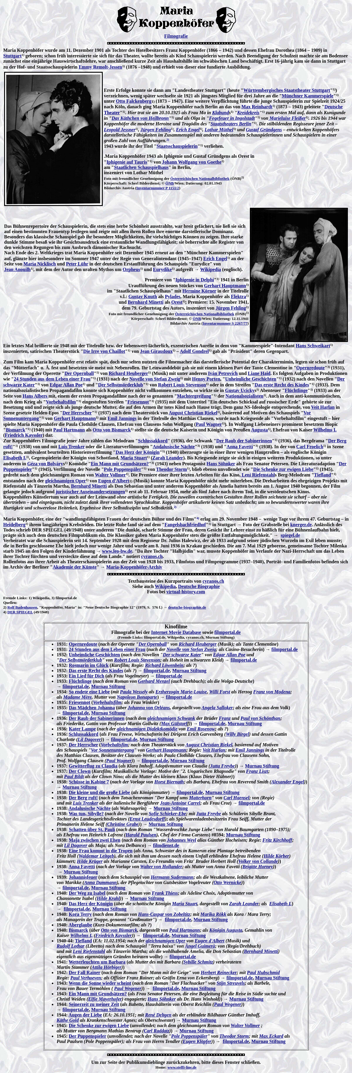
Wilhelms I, (81, 935)
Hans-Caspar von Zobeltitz (164, 914)
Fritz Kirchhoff (277, 840)
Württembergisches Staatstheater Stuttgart (286, 90)
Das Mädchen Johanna (92, 707)
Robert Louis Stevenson (182, 384)
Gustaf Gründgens (264, 129)
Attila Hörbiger (107, 967)
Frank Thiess (165, 893)
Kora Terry (80, 914)
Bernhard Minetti (145, 302)
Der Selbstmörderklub (120, 384)
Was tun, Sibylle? (86, 813)
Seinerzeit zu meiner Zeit (94, 1004)
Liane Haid (259, 373)
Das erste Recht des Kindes (282, 384)
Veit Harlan (323, 407)
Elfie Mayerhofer (105, 998)
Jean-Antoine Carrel (180, 802)
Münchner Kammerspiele (307, 95)
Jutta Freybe (222, 765)
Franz (224, 718)
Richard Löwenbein (164, 665)
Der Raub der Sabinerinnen (244, 440)
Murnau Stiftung (189, 670)
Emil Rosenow (201, 728)
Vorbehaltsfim (114, 744)
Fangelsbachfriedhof (185, 524)
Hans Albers (36, 395)
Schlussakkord (153, 440)
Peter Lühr (77, 263)
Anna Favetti (240, 446)
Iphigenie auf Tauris (127, 162)
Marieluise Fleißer (287, 118)
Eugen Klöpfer (197, 1041)
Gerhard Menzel (154, 681)
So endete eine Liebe (89, 691)
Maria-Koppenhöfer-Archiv (134, 566)
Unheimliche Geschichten (250, 378)
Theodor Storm (171, 469)
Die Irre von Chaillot (104, 351)
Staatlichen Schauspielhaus (141, 167)
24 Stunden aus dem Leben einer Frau (52, 378)
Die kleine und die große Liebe (99, 792)
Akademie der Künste (75, 566)
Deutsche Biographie (199, 586)
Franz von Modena (271, 691)
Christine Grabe (122, 824)
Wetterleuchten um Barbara (97, 961)
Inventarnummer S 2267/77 (225, 323)
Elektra (238, 296)
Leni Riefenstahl (257, 474)
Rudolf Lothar (70, 946)
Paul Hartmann (69, 429)
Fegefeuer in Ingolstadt (232, 118)
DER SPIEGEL (20, 612)
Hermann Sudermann (172, 877)
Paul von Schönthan (260, 718)
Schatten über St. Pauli (92, 829)
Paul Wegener (127, 988)
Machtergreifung (194, 395)
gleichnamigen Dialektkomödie (147, 728)
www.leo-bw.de (117, 551)
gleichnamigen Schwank (171, 718)
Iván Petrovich (223, 373)
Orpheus (131, 269)
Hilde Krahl (108, 898)
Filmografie (176, 36)
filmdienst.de (166, 845)
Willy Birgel (237, 734)
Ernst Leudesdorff (147, 818)
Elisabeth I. (14, 457)
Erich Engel (188, 129)
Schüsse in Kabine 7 (89, 781)
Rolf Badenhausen (22, 607)
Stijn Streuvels (231, 983)
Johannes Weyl (181, 840)
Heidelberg (14, 524)
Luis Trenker (71, 446)
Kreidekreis (248, 112)
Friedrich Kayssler (23, 435)
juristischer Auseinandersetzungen (90, 491)
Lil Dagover (89, 739)
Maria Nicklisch (40, 263)
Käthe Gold (68, 1020)
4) (4, 612)
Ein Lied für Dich (86, 675)
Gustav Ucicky (240, 390)
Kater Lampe (82, 728)
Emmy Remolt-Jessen (100, 66)
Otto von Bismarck (112, 429)
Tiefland (322, 474)
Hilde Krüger (90, 861)
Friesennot (138, 401)
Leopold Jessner (119, 129)
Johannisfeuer (83, 877)
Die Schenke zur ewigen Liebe (283, 469)
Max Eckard (271, 1036)
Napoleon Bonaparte (137, 697)
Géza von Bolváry (45, 463)
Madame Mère (77, 697)
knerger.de (301, 524)
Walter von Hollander (161, 866)
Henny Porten (206, 378)
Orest (176, 302)
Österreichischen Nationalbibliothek (200, 178)
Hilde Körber (276, 855)
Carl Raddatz (156, 1030)
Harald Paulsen (141, 834)
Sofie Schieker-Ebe (167, 813)
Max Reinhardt (256, 106)
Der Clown (80, 771)
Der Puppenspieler (87, 1036)
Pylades (172, 296)
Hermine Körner (199, 290)
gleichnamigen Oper (65, 480)
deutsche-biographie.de (187, 607)
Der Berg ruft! (83, 797)
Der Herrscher (77, 412)
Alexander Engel (287, 781)
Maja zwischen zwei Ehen (95, 840)
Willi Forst (219, 691)
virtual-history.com (185, 591)
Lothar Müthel (219, 129)
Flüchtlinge (296, 390)
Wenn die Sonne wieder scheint (100, 983)
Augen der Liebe (85, 1014)
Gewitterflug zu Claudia (93, 765)
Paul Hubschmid (263, 972)
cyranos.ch (152, 556)
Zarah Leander (167, 457)
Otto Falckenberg (133, 101)
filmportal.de (227, 632)
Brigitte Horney (258, 866)
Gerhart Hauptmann (225, 285)
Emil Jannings (122, 418)
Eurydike (162, 269)
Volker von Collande (258, 861)
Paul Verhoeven (85, 977)
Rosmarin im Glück (89, 665)
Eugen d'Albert (113, 480)
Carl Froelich (309, 446)
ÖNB (169, 183)
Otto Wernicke (227, 882)
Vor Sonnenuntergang (112, 750)
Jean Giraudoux (156, 351)
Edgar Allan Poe (66, 384)
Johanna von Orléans (149, 707)
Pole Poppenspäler (122, 469)
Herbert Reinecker (219, 972)
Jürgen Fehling (155, 129)
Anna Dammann (100, 882)
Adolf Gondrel (194, 351)
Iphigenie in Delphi (194, 279)
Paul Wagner (209, 424)
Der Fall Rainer (84, 972)
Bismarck (15, 429)
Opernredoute (310, 367)
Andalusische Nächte (174, 446)
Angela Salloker (217, 707)
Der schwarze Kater (182, 654)
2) (4, 607)
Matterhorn (200, 797)
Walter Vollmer (110, 474)
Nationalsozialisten (244, 395)
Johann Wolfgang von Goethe (192, 162)
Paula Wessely (133, 691)
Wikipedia (210, 269)
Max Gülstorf (174, 723)
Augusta (259, 429)
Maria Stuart (133, 457)
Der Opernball (79, 373)
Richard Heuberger (128, 373)
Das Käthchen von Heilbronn (140, 118)
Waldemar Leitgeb (96, 855)
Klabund (220, 112)
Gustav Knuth (142, 296)
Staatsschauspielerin (177, 146)
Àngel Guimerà (200, 946)
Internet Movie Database (176, 632)
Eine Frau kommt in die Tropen (100, 850)
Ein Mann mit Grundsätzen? (120, 463)
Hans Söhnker (221, 463)
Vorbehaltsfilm (61, 401)
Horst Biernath (169, 781)
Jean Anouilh (17, 269)
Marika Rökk (213, 914)
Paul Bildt (74, 776)
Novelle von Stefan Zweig (154, 378)
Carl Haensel (237, 797)
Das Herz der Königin (138, 452)
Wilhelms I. (325, 429)
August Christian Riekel (193, 412)
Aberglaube (80, 924)
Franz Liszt (257, 771)
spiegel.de (290, 535)
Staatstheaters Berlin (231, 123)
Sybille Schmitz (198, 961)
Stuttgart (12, 55)
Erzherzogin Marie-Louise (181, 691)
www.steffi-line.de (182, 1067)
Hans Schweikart (313, 345)
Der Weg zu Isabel (87, 893)
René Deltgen (158, 1014)
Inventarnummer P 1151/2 (157, 188)
